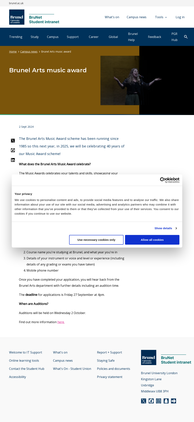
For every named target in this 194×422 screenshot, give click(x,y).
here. (61, 322)
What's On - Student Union (72, 369)
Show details (163, 228)
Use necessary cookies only (96, 239)
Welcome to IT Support (25, 352)
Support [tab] (73, 37)
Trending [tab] (15, 37)
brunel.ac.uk (16, 3)
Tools (161, 17)
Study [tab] (35, 37)
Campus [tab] (53, 37)
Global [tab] (113, 37)
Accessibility (17, 377)
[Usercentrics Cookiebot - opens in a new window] (162, 180)
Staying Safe (106, 360)
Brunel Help (133, 37)
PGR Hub (174, 37)
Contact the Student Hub (26, 369)
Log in (180, 17)
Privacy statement (109, 377)
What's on (112, 17)
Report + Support (109, 352)
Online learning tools (24, 360)
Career (94, 37)
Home (13, 51)
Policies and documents (113, 369)
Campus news (136, 17)
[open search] (186, 37)
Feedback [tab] (154, 37)
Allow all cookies (152, 239)
